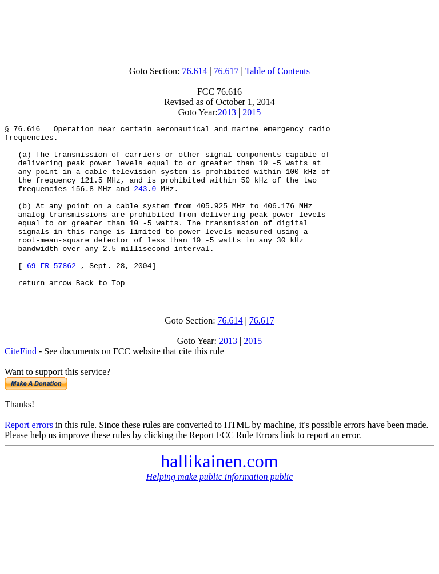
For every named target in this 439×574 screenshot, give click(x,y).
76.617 (226, 71)
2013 (227, 112)
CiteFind (21, 384)
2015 (251, 112)
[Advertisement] (219, 30)
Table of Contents (277, 71)
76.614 (194, 71)
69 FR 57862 (51, 294)
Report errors (29, 457)
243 (140, 202)
